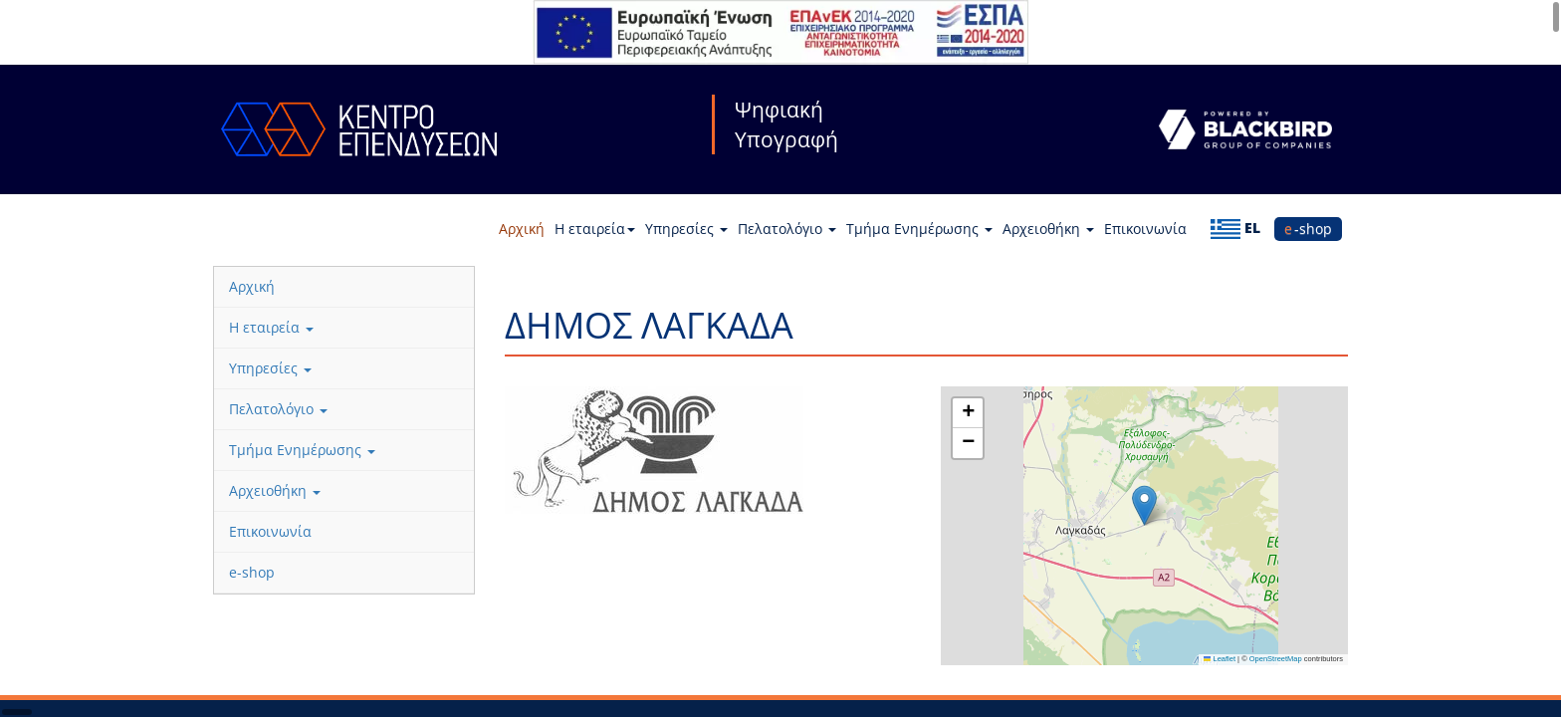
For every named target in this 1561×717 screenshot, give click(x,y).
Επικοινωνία (1145, 228)
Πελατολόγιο (787, 228)
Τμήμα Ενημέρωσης (919, 228)
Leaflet (1219, 658)
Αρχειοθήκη (1048, 228)
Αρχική (522, 228)
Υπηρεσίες (686, 228)
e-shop (1308, 228)
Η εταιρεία (595, 228)
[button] (1144, 505)
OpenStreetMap (1275, 658)
